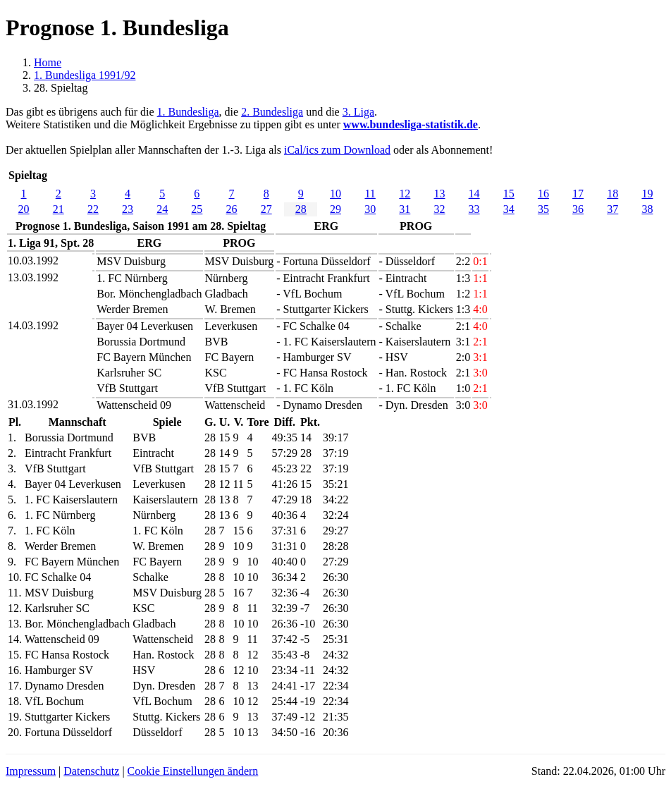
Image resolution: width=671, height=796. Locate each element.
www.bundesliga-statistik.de (410, 124)
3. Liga (358, 112)
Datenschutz (91, 771)
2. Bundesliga (272, 112)
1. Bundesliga (188, 112)
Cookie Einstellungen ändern (193, 771)
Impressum (31, 771)
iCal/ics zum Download (337, 150)
